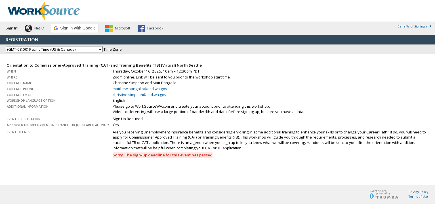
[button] (34, 29)
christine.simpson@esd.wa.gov (139, 94)
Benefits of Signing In (415, 26)
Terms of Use (418, 197)
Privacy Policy (418, 192)
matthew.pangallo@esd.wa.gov (140, 88)
